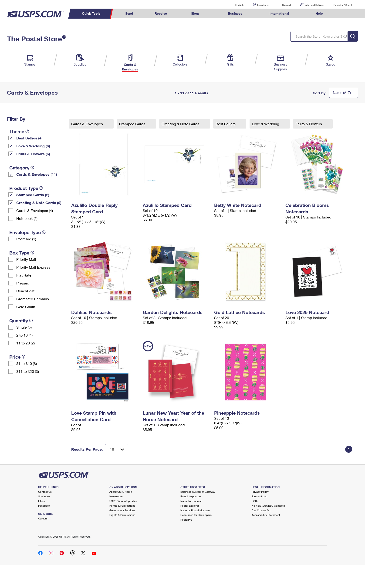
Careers (42, 518)
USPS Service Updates (123, 500)
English (234, 4)
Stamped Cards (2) (32, 194)
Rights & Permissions (122, 514)
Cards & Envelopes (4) (34, 210)
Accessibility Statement (266, 514)
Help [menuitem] (319, 13)
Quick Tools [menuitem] (91, 13)
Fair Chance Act (261, 510)
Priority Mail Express (33, 267)
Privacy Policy (260, 491)
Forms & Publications (122, 505)
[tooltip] (27, 131)
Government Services (122, 510)
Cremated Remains (32, 299)
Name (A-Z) (342, 92)
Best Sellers (226, 124)
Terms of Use (259, 496)
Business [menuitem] (235, 13)
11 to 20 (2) (25, 343)
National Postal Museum (195, 510)
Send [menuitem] (129, 13)
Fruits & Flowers (309, 124)
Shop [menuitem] (195, 13)
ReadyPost (25, 291)
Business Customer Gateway (197, 491)
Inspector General (191, 500)
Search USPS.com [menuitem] (342, 14)
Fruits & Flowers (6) (33, 154)
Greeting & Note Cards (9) (38, 202)
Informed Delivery (314, 4)
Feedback (44, 505)
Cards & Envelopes (87, 124)
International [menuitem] (279, 13)
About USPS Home (120, 491)
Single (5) (24, 327)
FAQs (41, 500)
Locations (262, 4)
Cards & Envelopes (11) (36, 174)
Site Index (44, 496)
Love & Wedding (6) (33, 146)
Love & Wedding (266, 124)
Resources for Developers (196, 514)
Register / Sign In (343, 4)
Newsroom (116, 496)
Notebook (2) (26, 218)
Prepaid (22, 283)
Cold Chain (25, 306)
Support (286, 4)
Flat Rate (23, 275)
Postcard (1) (26, 239)
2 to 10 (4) (24, 335)
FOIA (254, 500)
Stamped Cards (132, 124)
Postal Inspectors (191, 496)
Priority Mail (26, 259)
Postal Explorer (189, 505)
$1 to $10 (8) (26, 363)
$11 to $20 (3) (27, 371)
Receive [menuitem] (161, 13)
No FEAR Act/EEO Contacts (268, 505)
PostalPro (186, 519)
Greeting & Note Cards (181, 124)
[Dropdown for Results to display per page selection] (116, 449)
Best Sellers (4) (29, 138)
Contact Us (45, 491)
